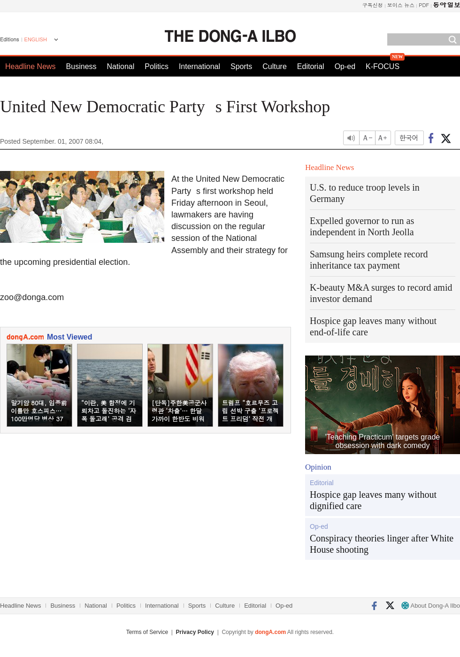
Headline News (30, 66)
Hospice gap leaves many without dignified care (373, 500)
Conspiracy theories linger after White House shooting (381, 544)
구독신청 (372, 4)
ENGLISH (35, 39)
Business (81, 66)
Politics (157, 66)
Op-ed (345, 66)
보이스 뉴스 (401, 4)
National (121, 66)
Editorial (310, 66)
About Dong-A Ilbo (430, 605)
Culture (274, 66)
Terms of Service (147, 632)
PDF (424, 4)
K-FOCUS (382, 66)
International (199, 66)
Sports (241, 66)
